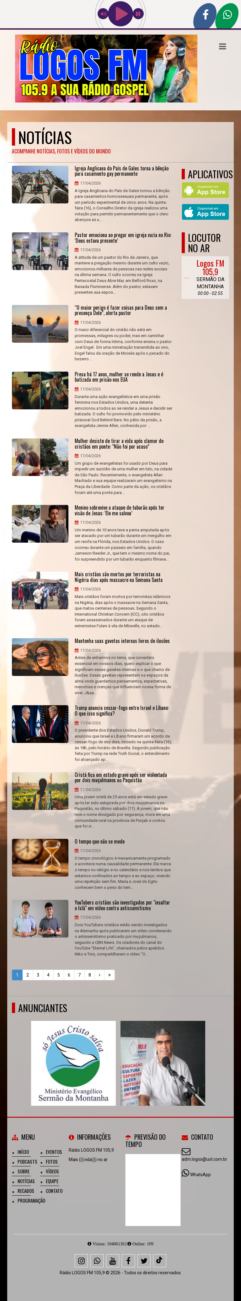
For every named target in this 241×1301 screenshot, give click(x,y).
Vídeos (52, 1171)
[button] (222, 46)
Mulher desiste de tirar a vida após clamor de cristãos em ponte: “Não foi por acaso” (119, 443)
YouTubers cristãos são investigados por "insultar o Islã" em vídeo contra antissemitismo (122, 905)
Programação (31, 1200)
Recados (26, 1190)
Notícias (26, 1180)
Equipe (52, 1180)
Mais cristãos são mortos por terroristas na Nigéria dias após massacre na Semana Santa (119, 577)
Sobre (23, 1171)
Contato (54, 1190)
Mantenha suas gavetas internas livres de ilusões (122, 641)
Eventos (54, 1151)
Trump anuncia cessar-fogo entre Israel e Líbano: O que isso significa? (122, 710)
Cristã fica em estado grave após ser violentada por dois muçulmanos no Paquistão (121, 777)
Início (23, 1151)
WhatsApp (200, 1174)
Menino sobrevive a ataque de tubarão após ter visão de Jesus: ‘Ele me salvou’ (119, 510)
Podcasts (27, 1161)
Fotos (52, 1161)
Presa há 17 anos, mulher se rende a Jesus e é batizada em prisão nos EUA (119, 377)
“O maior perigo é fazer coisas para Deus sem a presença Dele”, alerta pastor (121, 310)
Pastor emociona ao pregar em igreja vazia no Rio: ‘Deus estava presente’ (123, 237)
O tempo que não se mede (100, 841)
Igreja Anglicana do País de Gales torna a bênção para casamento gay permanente (122, 171)
